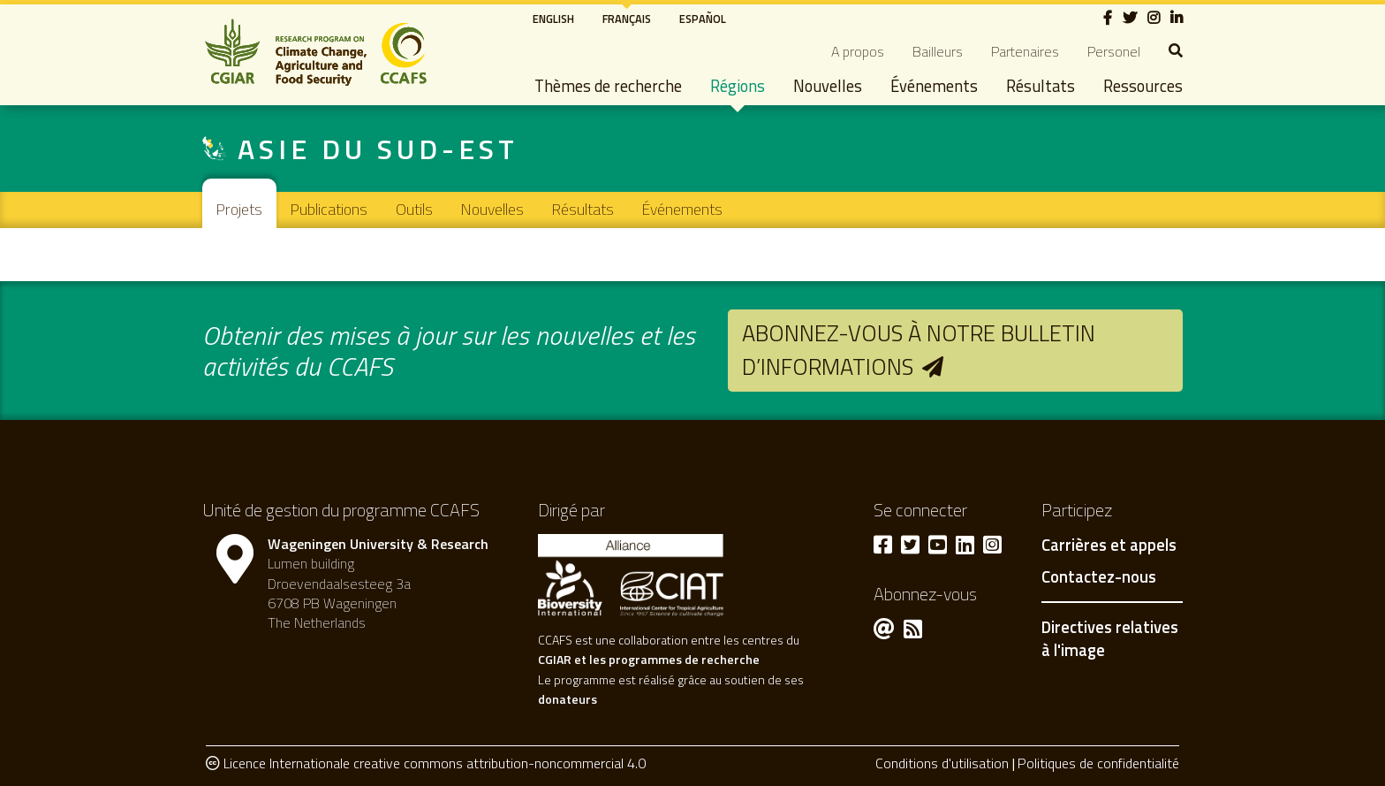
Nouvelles (827, 85)
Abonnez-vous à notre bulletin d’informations (918, 350)
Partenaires (1025, 51)
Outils (414, 209)
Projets (239, 209)
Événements (934, 85)
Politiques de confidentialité (1098, 763)
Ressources (1143, 85)
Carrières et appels (1109, 545)
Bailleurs (937, 51)
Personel (1113, 51)
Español (702, 18)
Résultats (1040, 85)
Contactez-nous (1098, 577)
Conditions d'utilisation (942, 763)
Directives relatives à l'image (1109, 638)
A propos (857, 51)
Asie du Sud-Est (378, 148)
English (553, 18)
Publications (329, 209)
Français (626, 18)
